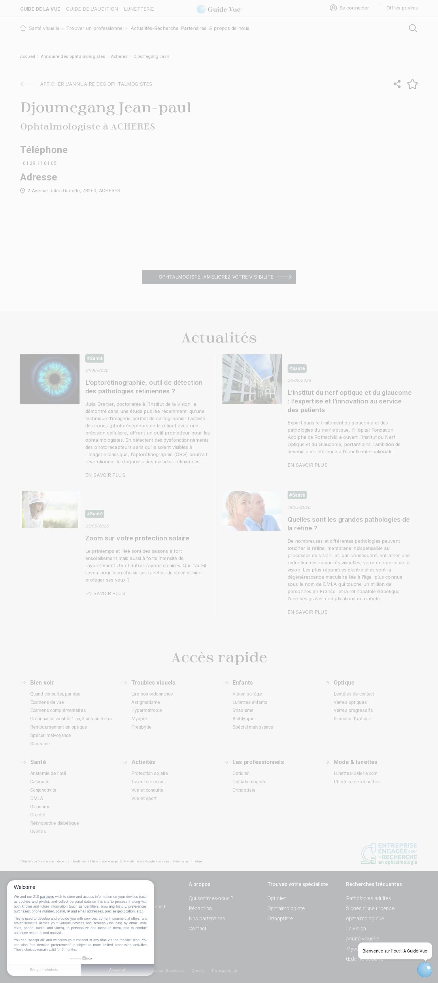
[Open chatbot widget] (424, 969)
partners (47, 897)
